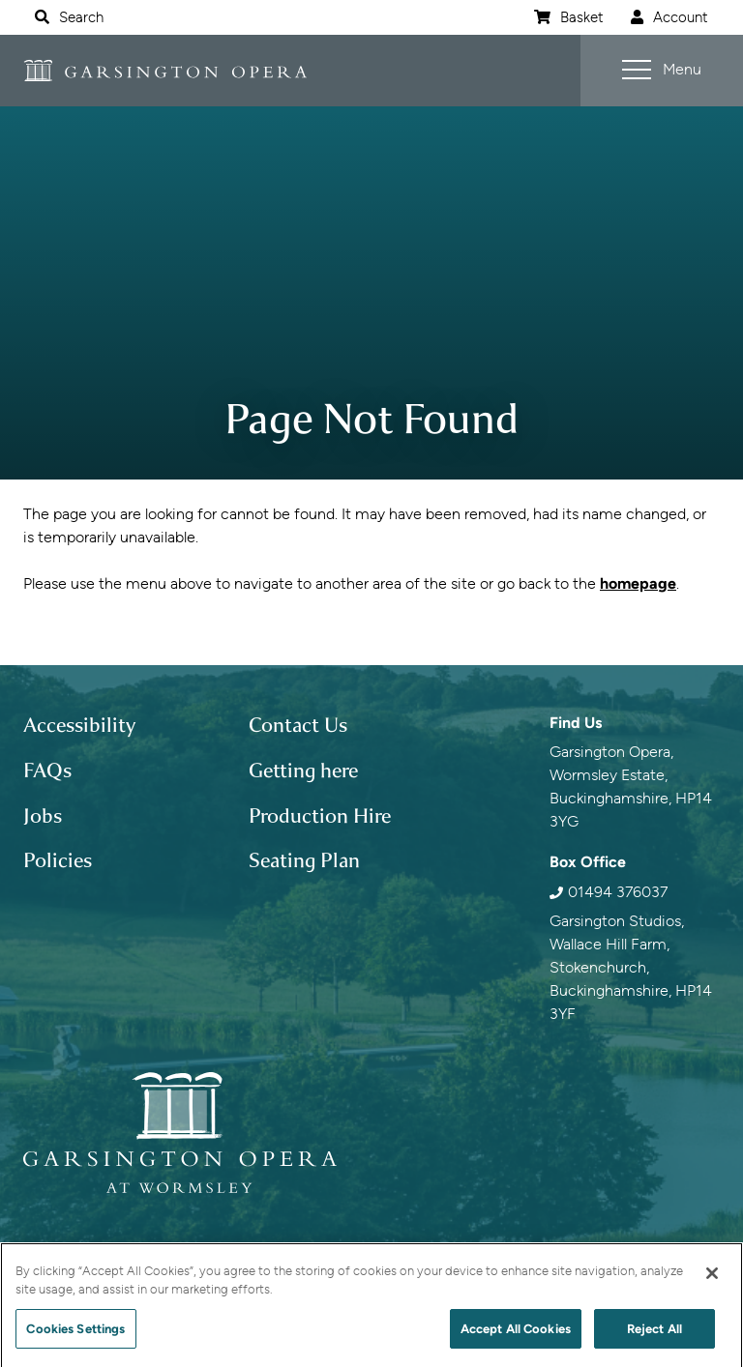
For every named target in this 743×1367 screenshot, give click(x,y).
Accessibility (79, 725)
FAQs (47, 770)
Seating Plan (304, 860)
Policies (57, 860)
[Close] (712, 1280)
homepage (638, 583)
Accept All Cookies (516, 1335)
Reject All (654, 1335)
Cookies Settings (75, 1335)
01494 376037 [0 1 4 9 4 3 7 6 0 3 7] (618, 892)
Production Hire (320, 815)
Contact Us (298, 725)
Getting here (303, 770)
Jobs (42, 815)
